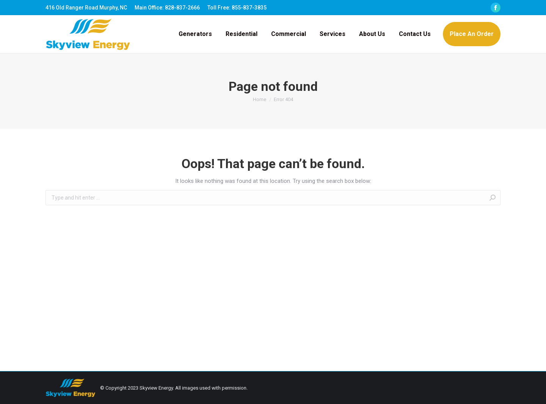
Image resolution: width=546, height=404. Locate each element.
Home (259, 99)
